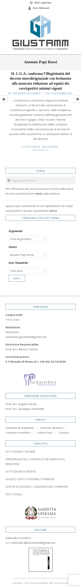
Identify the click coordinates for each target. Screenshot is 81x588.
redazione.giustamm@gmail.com (26, 337)
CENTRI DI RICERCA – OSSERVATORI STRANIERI (37, 486)
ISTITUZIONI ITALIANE (20, 451)
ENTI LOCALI (14, 494)
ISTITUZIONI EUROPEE (21, 471)
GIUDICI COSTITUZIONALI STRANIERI (30, 479)
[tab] (40, 461)
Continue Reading (40, 146)
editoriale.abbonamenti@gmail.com (33, 542)
